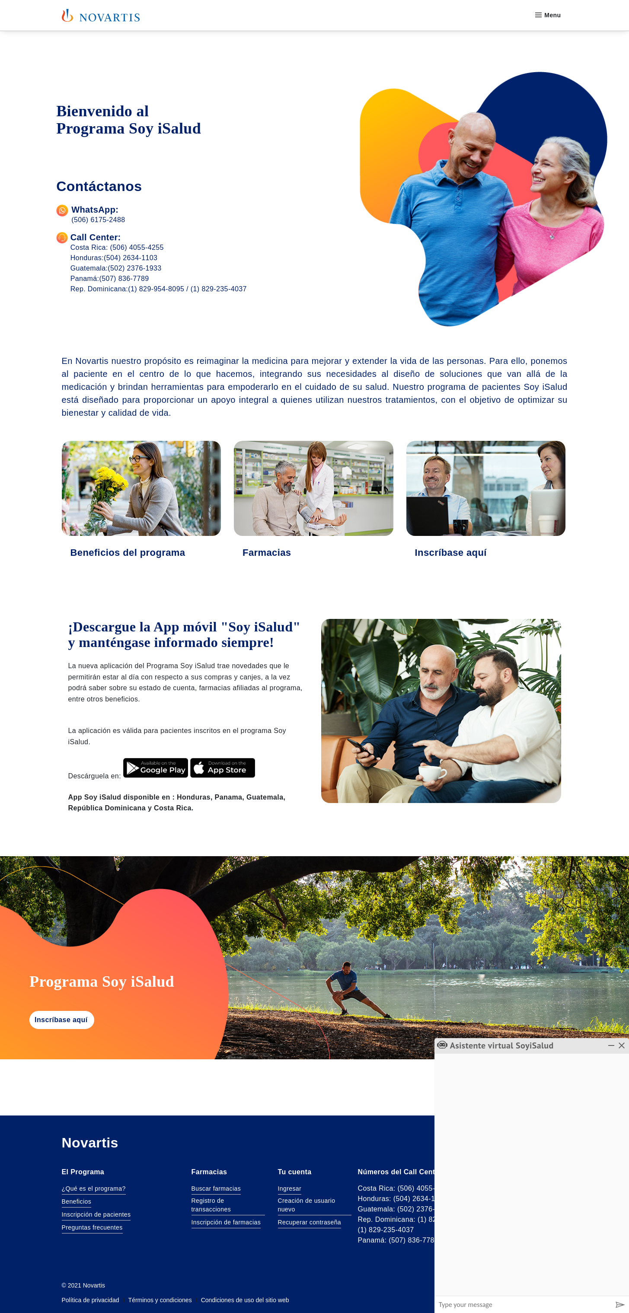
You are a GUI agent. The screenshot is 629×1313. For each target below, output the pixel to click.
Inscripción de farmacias (226, 1222)
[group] (531, 1175)
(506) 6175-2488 (98, 219)
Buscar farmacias (216, 1188)
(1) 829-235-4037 (219, 289)
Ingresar (290, 1188)
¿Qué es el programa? (94, 1188)
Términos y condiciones (160, 1300)
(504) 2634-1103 (130, 257)
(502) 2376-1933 (134, 268)
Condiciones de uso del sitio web (245, 1300)
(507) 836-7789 (124, 278)
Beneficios (77, 1201)
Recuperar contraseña (310, 1222)
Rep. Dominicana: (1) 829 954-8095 (416, 1219)
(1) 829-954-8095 (156, 289)
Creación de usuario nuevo (306, 1205)
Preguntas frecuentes (92, 1227)
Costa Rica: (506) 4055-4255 (404, 1188)
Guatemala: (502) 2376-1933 (404, 1209)
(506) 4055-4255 (137, 247)
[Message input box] (523, 1304)
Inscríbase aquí (61, 1019)
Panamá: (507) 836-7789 (398, 1240)
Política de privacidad (90, 1300)
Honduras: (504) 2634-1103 (402, 1198)
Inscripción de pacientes (96, 1214)
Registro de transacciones (211, 1205)
